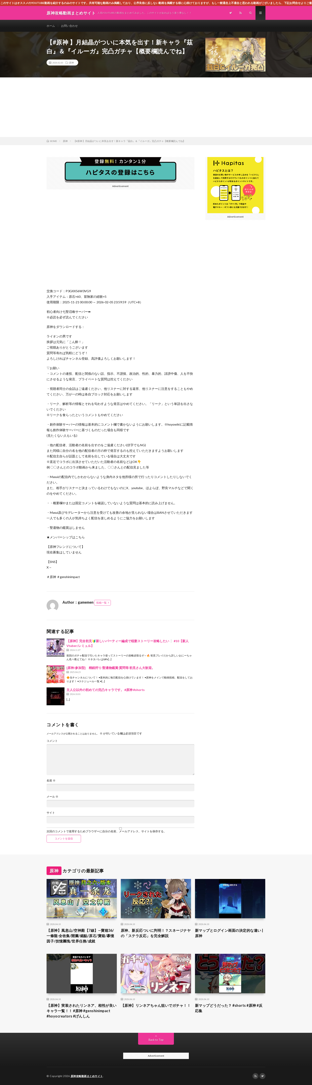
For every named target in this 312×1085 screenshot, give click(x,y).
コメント (52, 740)
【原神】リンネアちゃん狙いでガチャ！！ (156, 1005)
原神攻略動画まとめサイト (87, 1076)
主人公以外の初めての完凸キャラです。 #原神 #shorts (105, 690)
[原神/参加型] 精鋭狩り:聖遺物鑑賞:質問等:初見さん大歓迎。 (110, 668)
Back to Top (156, 1039)
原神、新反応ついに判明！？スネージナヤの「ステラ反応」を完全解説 (156, 933)
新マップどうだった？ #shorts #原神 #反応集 (229, 1008)
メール (52, 796)
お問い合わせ (69, 25)
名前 (51, 780)
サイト (51, 812)
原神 (71, 62)
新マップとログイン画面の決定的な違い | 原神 (229, 933)
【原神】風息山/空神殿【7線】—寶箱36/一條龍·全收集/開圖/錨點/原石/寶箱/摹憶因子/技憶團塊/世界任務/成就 (80, 935)
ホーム (51, 25)
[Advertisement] (156, 107)
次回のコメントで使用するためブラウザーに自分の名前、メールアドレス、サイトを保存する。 (106, 831)
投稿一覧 (101, 602)
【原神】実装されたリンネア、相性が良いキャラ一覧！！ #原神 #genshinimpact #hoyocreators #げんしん (82, 1010)
